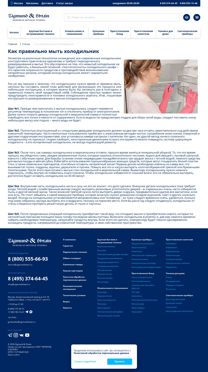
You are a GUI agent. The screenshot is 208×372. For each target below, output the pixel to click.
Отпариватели (173, 281)
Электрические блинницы (144, 300)
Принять (119, 361)
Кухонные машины (106, 300)
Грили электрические (142, 277)
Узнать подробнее (85, 361)
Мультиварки (138, 307)
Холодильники (104, 270)
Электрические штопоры (144, 263)
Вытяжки (101, 250)
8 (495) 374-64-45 (28, 278)
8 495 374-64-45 (168, 3)
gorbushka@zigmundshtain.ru (21, 321)
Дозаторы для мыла (175, 299)
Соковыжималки (174, 259)
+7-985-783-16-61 (16, 312)
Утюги (169, 277)
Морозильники (104, 274)
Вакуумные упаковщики (143, 243)
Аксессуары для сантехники (179, 311)
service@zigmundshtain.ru (20, 264)
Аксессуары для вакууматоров (146, 267)
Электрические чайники (178, 263)
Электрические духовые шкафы (112, 254)
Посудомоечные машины (109, 258)
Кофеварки (171, 243)
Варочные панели (106, 246)
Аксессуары (103, 281)
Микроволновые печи (108, 262)
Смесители (171, 307)
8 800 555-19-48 (188, 3)
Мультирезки (103, 307)
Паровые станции (175, 285)
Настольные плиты (141, 281)
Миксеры (101, 303)
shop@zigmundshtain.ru (19, 284)
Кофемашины (172, 251)
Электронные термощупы (144, 255)
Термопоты (171, 267)
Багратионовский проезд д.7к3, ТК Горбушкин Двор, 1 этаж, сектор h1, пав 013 (29, 298)
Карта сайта (14, 354)
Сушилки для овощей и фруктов (143, 286)
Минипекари (138, 303)
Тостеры (136, 292)
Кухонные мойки (174, 303)
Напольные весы (140, 259)
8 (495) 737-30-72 (16, 308)
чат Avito (12, 317)
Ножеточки (137, 251)
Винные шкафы (105, 278)
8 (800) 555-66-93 (28, 258)
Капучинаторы (173, 255)
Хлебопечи (137, 296)
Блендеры (102, 292)
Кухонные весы (139, 247)
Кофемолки (171, 247)
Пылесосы (171, 289)
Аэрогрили (137, 311)
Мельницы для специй (108, 315)
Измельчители (104, 296)
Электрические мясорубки (110, 311)
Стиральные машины (108, 266)
